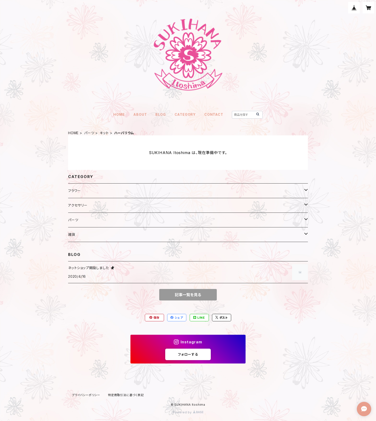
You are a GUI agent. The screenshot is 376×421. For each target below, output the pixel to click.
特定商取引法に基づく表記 (126, 395)
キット (104, 133)
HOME (119, 114)
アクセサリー (78, 205)
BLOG (160, 114)
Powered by (188, 412)
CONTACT (213, 114)
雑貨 (71, 234)
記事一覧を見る (188, 294)
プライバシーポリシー (86, 395)
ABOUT (140, 114)
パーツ (89, 133)
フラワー (74, 191)
